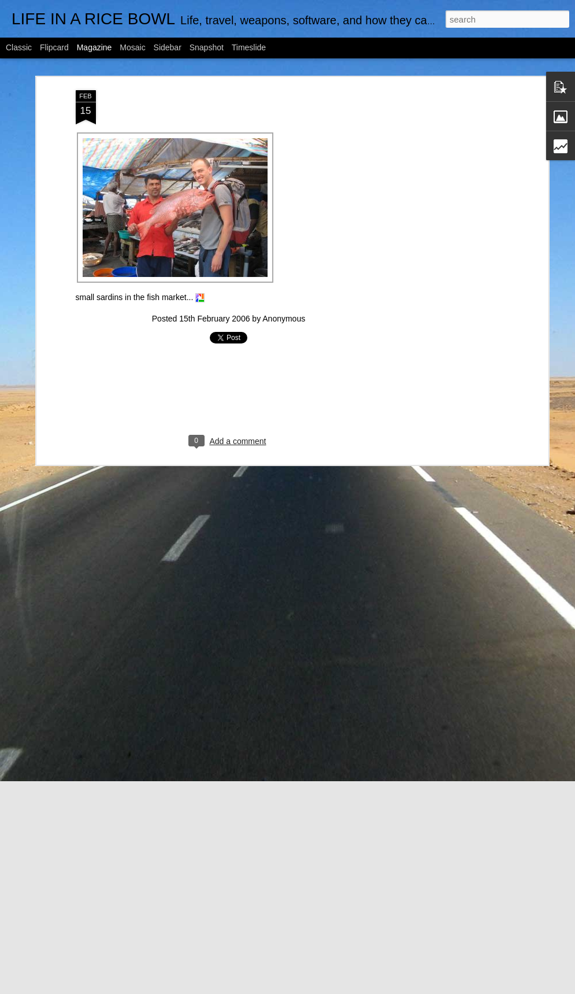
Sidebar (167, 47)
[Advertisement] (445, 272)
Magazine (94, 47)
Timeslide (249, 47)
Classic (19, 47)
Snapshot (207, 47)
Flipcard (54, 47)
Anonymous (283, 318)
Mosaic (132, 47)
